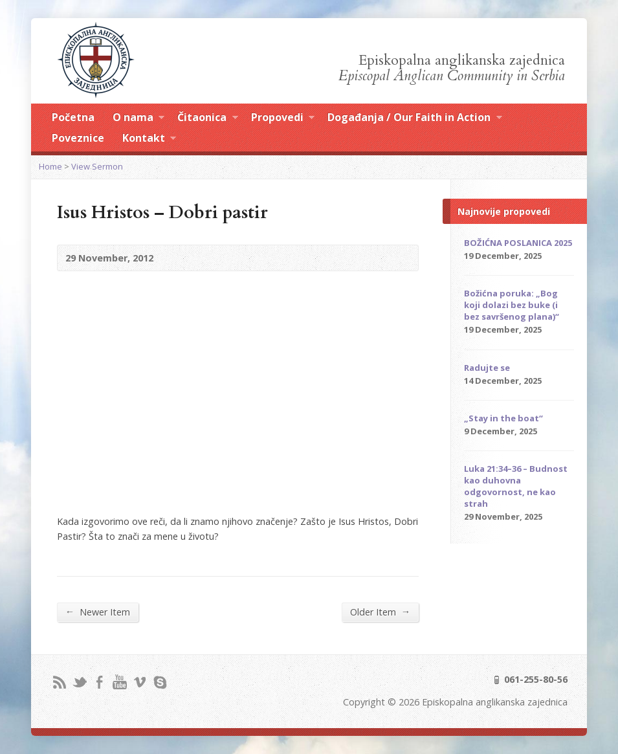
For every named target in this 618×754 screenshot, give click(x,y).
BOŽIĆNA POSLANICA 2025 (518, 243)
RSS (59, 681)
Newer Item (97, 611)
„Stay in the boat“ (503, 418)
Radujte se (487, 367)
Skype (159, 681)
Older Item (380, 611)
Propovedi (283, 119)
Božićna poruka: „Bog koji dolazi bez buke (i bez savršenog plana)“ (511, 304)
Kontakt (149, 140)
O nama (138, 119)
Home (50, 166)
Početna (73, 117)
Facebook (99, 681)
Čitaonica (207, 119)
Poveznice (78, 138)
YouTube (119, 681)
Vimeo (139, 681)
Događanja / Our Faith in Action (414, 119)
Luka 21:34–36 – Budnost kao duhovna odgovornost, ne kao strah (516, 486)
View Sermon (97, 166)
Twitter (79, 681)
